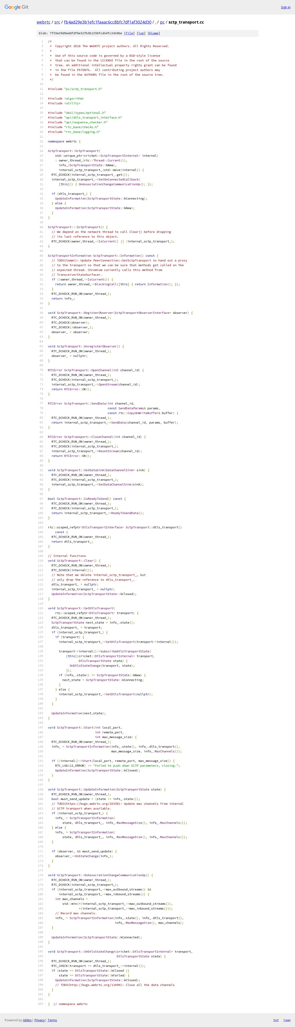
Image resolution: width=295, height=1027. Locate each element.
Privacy (39, 1020)
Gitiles (27, 1020)
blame (153, 33)
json (286, 1020)
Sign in (285, 7)
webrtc (43, 22)
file (129, 33)
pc (162, 22)
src (57, 22)
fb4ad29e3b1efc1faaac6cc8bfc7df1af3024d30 (107, 22)
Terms (52, 1020)
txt (276, 1020)
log (141, 33)
